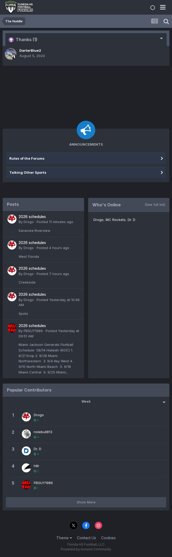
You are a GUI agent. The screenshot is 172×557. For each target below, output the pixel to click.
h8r (36, 466)
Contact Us (86, 538)
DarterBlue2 (30, 50)
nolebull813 (43, 432)
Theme (64, 538)
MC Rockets (116, 219)
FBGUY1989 (33, 331)
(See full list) (155, 204)
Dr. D (131, 219)
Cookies (108, 538)
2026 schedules (32, 217)
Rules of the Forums (27, 158)
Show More (86, 502)
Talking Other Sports (27, 172)
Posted (55, 222)
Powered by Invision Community (86, 549)
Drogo (29, 222)
